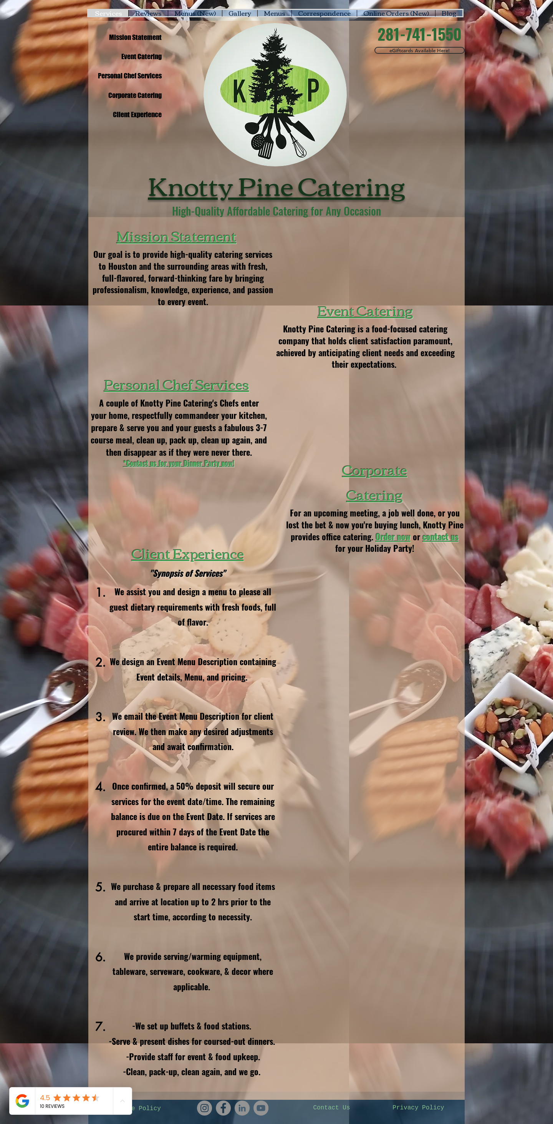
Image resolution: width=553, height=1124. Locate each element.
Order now (393, 536)
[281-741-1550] (419, 34)
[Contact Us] (331, 1108)
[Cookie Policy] (137, 1108)
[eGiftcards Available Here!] (419, 50)
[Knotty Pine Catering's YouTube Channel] (260, 1108)
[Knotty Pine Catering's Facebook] (223, 1108)
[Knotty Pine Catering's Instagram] (204, 1108)
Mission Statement (177, 235)
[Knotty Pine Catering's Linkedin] (242, 1108)
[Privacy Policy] (418, 1108)
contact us (440, 536)
